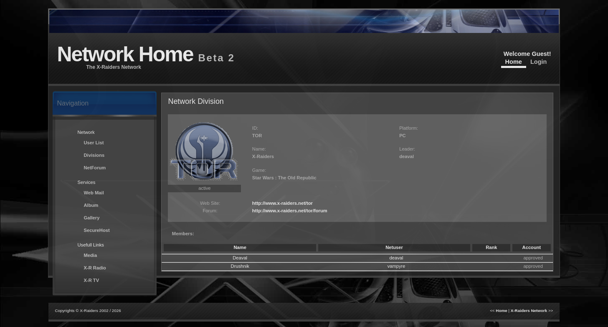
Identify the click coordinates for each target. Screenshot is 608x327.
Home (513, 61)
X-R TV (91, 280)
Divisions (94, 155)
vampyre (396, 266)
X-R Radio (95, 267)
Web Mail (94, 192)
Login (538, 61)
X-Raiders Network (529, 310)
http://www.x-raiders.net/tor (282, 203)
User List (94, 142)
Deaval (240, 257)
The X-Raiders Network (113, 67)
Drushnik (240, 266)
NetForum (95, 167)
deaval (396, 257)
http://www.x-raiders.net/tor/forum (289, 210)
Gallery (91, 217)
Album (91, 205)
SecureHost (96, 230)
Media (90, 255)
